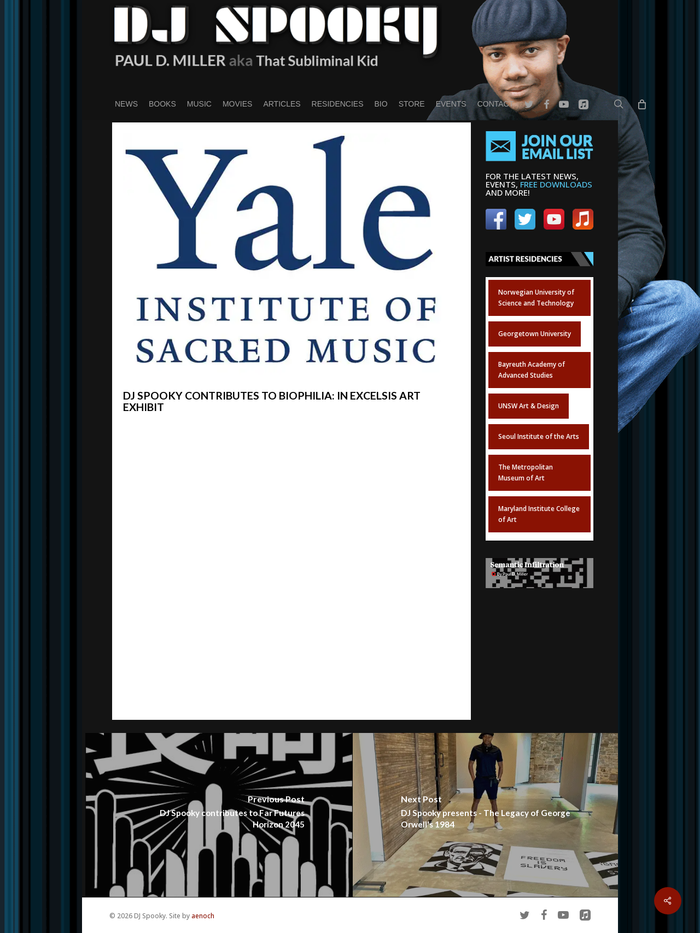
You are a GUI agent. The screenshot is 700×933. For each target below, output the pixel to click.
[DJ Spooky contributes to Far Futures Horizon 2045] (219, 815)
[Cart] (641, 103)
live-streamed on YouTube (348, 616)
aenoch (202, 915)
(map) (261, 577)
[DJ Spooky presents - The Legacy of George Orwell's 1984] (486, 815)
